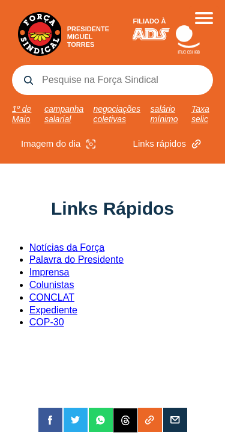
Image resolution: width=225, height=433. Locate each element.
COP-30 (46, 322)
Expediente (53, 310)
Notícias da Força (66, 247)
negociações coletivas (116, 114)
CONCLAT (51, 297)
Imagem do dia (59, 144)
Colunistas (51, 285)
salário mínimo (164, 114)
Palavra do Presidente (76, 259)
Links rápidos (168, 144)
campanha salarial (63, 114)
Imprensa (49, 272)
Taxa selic (200, 114)
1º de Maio (21, 114)
